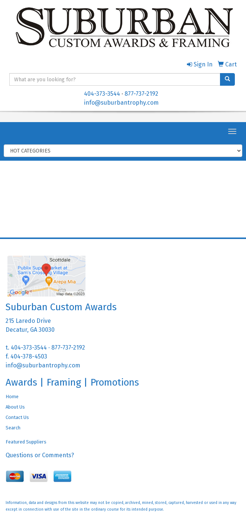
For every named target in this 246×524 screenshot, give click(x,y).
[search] (227, 79)
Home (12, 396)
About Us (15, 407)
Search (13, 427)
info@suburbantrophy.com (121, 102)
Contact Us (17, 417)
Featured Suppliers (26, 442)
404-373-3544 (102, 93)
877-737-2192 (141, 93)
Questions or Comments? (40, 455)
